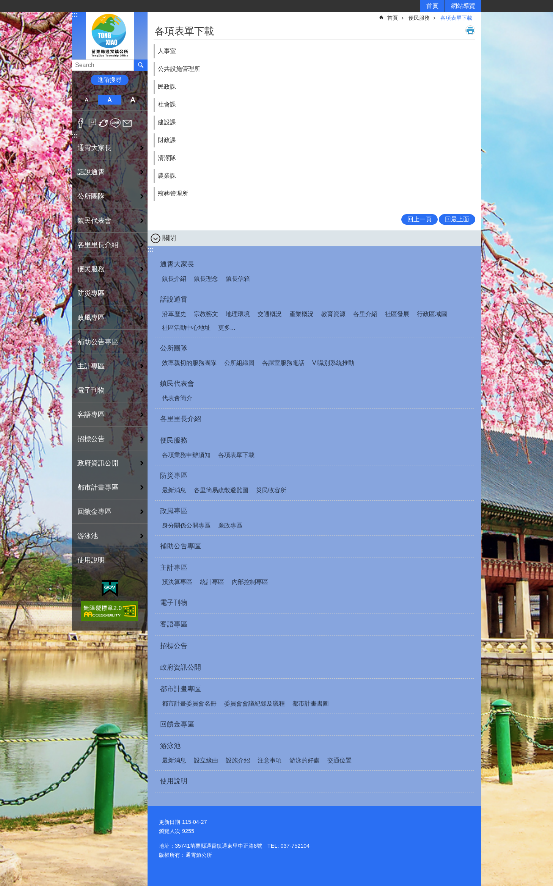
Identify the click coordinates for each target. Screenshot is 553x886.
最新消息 (174, 490)
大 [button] (133, 100)
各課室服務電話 (283, 363)
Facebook (80, 123)
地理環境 (238, 314)
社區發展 (397, 314)
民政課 (167, 86)
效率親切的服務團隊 (189, 363)
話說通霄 (173, 299)
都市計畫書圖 (310, 703)
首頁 (432, 6)
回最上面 (457, 219)
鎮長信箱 (238, 279)
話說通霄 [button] (91, 172)
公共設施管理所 (179, 69)
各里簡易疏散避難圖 (221, 490)
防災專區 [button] (91, 293)
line (115, 123)
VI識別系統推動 (333, 363)
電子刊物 (91, 390)
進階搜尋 (109, 80)
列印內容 (470, 30)
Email (127, 123)
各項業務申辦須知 (186, 455)
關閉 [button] (169, 238)
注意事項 (270, 760)
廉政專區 (230, 525)
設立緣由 (206, 760)
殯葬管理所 (173, 193)
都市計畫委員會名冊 (189, 703)
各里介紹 (365, 314)
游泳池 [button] (87, 536)
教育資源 (333, 314)
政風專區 (173, 511)
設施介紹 (238, 760)
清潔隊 (167, 158)
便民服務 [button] (91, 269)
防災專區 (173, 475)
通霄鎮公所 (110, 35)
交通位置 (339, 760)
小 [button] (86, 100)
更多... (226, 327)
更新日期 (169, 822)
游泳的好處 (304, 760)
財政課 (167, 140)
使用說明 (91, 560)
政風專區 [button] (91, 317)
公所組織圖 (239, 363)
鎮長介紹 (174, 279)
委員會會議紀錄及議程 (254, 703)
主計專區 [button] (91, 366)
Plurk (92, 123)
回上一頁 (419, 219)
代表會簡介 (177, 398)
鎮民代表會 (177, 383)
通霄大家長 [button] (94, 148)
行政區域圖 (432, 314)
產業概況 (301, 314)
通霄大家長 (177, 264)
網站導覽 (463, 6)
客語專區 (91, 414)
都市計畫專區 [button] (97, 487)
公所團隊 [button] (91, 196)
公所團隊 (173, 348)
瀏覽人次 (169, 831)
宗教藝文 (206, 314)
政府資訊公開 (97, 463)
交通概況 (270, 314)
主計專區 (173, 567)
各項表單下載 (456, 18)
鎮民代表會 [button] (94, 220)
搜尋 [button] (141, 65)
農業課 (167, 175)
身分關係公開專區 (186, 525)
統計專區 (212, 582)
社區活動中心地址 (186, 327)
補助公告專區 (97, 342)
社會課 (167, 104)
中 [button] (109, 100)
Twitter (104, 123)
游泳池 (170, 746)
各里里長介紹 (97, 245)
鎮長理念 (206, 279)
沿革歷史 (174, 314)
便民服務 (419, 18)
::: (75, 14)
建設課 (167, 122)
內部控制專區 (250, 582)
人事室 (167, 51)
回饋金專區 (94, 511)
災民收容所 (271, 490)
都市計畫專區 (180, 689)
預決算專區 (177, 582)
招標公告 (91, 439)
